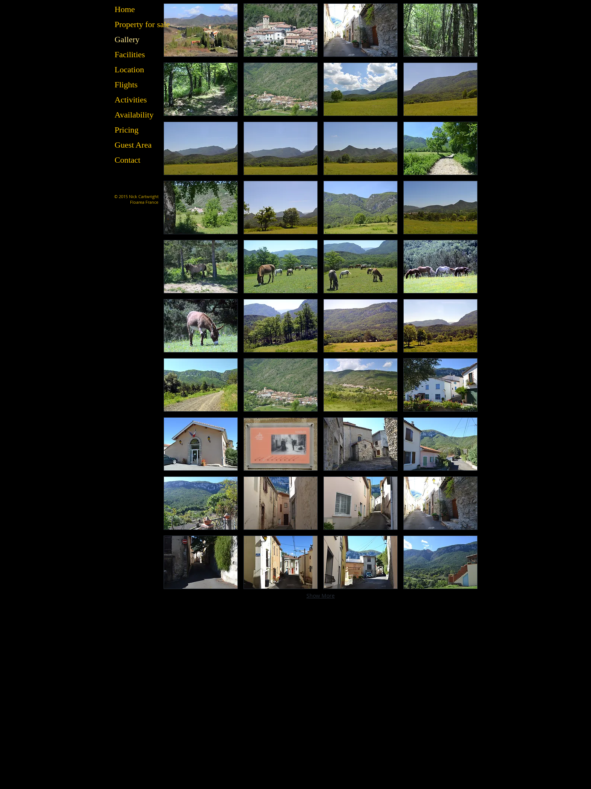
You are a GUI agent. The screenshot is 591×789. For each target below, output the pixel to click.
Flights (126, 84)
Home (125, 9)
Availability (134, 114)
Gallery (127, 39)
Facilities (130, 54)
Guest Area (133, 145)
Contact (127, 160)
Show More (320, 595)
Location (129, 69)
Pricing (127, 129)
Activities (131, 99)
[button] (201, 30)
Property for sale (142, 24)
